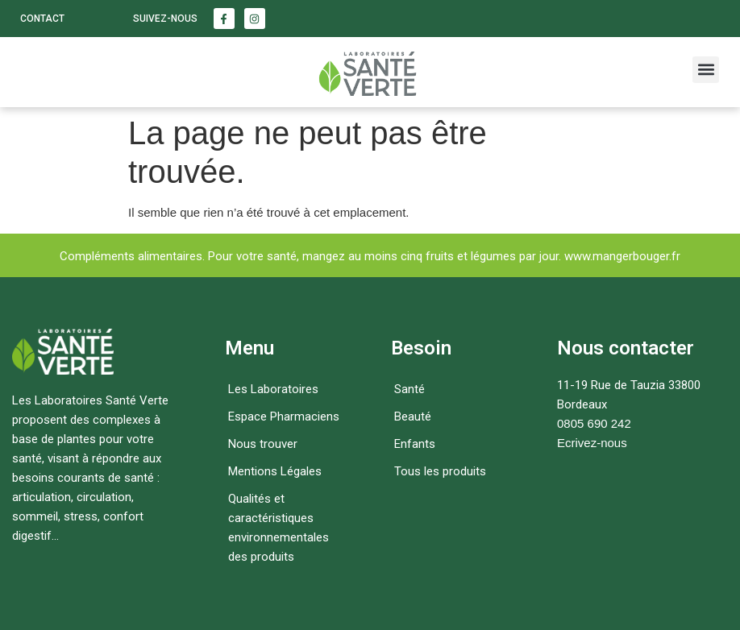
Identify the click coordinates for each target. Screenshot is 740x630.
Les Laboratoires (273, 389)
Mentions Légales (275, 471)
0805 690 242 (594, 423)
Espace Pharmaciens (283, 416)
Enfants (414, 444)
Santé (409, 389)
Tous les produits (440, 471)
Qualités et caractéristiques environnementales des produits (278, 527)
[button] (705, 69)
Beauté (412, 416)
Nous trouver (262, 444)
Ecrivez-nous (592, 443)
